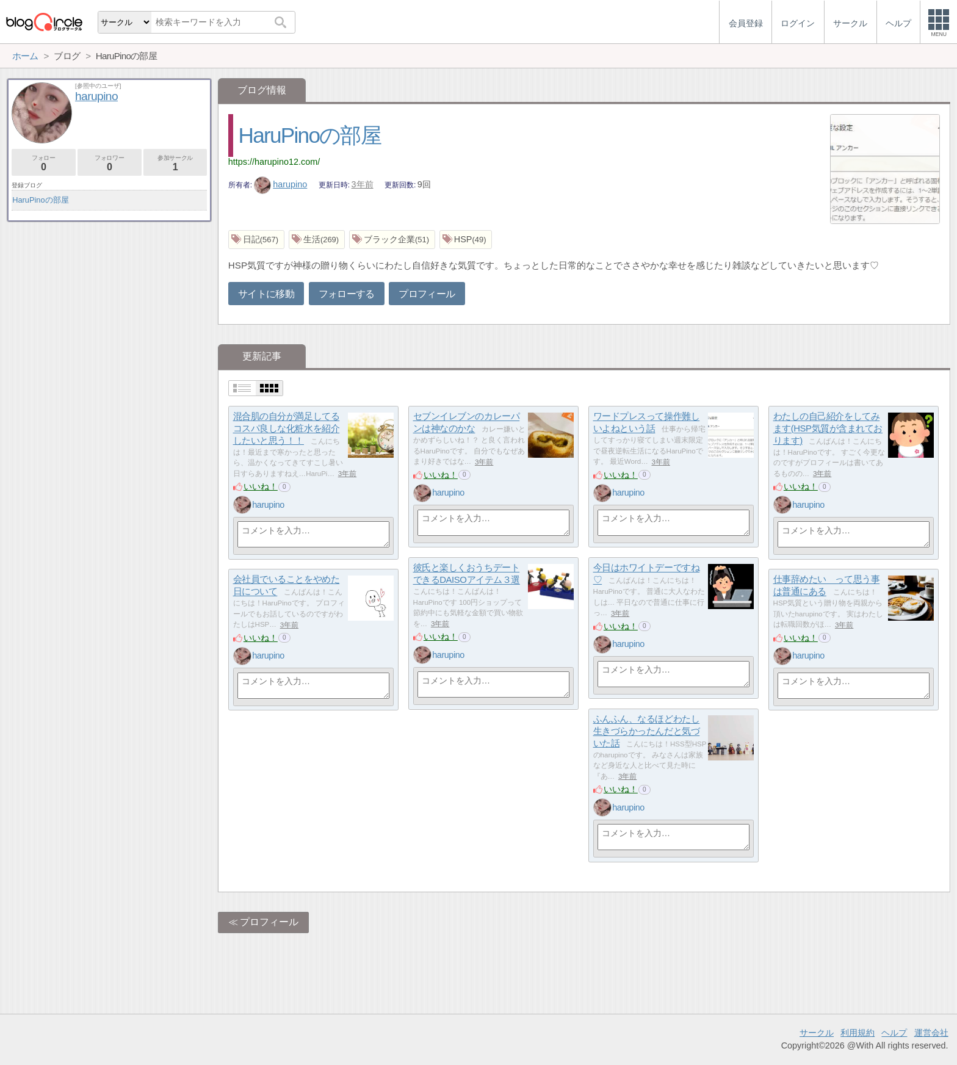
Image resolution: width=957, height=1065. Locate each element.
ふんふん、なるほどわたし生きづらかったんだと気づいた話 (646, 731)
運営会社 (931, 1033)
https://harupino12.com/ (274, 162)
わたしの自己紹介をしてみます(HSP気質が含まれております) (828, 428)
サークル (817, 1033)
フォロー (44, 163)
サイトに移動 (266, 294)
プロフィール (427, 294)
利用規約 (857, 1033)
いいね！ (261, 486)
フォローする (347, 294)
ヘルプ (894, 1033)
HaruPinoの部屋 (310, 135)
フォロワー (110, 163)
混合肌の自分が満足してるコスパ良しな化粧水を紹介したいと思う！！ (286, 428)
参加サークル (175, 163)
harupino (281, 184)
